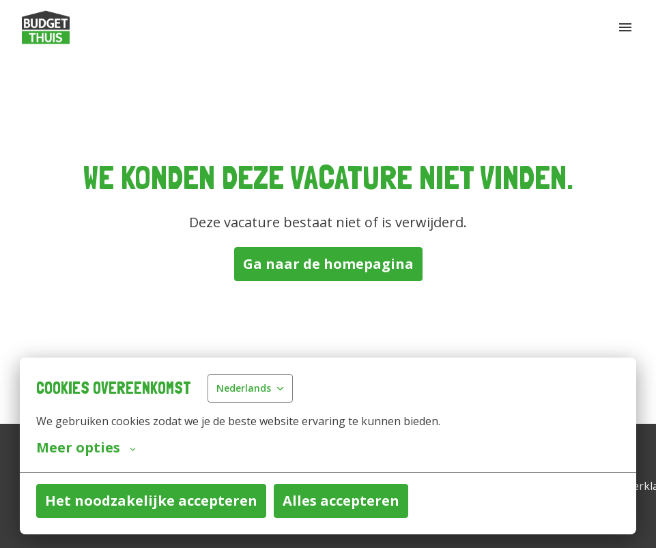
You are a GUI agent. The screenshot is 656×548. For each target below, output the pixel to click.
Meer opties (86, 447)
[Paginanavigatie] (625, 27)
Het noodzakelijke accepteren (151, 500)
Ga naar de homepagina (328, 264)
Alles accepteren (341, 500)
